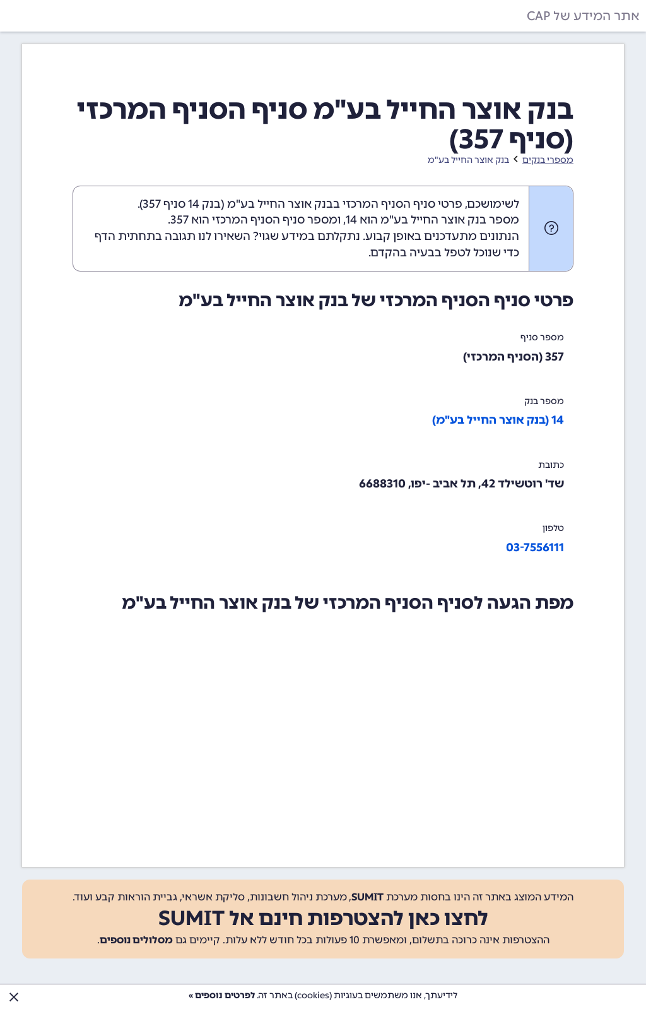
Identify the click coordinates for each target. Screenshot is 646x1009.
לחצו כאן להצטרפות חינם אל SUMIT (323, 918)
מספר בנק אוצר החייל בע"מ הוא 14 (432, 220)
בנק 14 (204, 204)
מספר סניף (542, 337)
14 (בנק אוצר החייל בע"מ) (498, 420)
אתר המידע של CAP (583, 15)
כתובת (551, 465)
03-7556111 (535, 547)
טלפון (553, 528)
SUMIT (367, 897)
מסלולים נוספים (136, 940)
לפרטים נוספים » (222, 995)
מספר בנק (544, 401)
